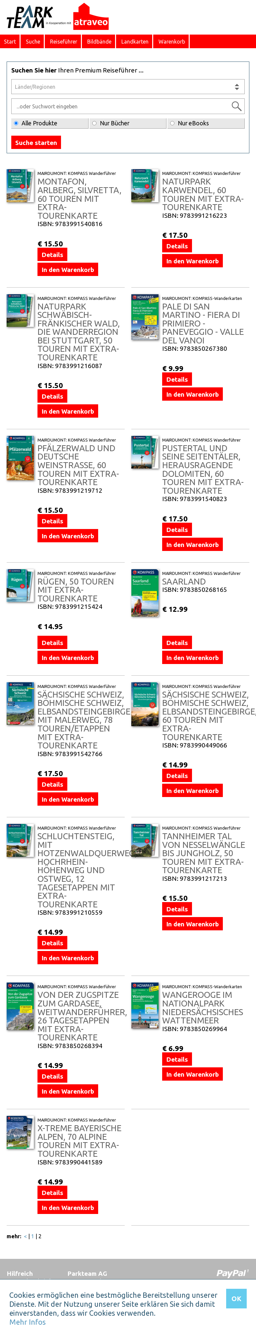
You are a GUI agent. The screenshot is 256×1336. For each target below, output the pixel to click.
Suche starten (36, 142)
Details (52, 254)
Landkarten (135, 42)
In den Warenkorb (67, 269)
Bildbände (99, 42)
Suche (33, 42)
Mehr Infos (27, 1322)
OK (236, 1298)
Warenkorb (172, 42)
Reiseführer (63, 42)
